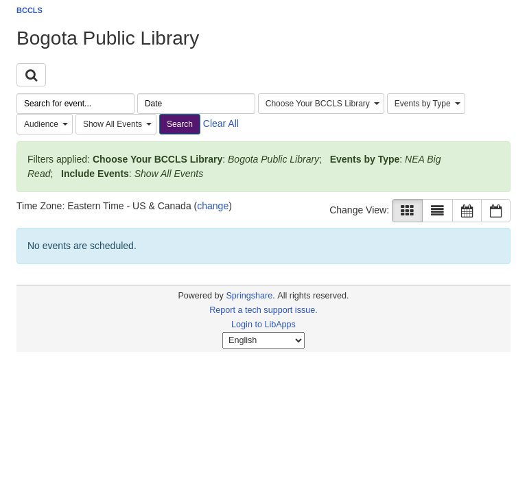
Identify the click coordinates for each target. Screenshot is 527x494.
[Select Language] (263, 340)
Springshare (249, 296)
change (213, 205)
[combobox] (321, 103)
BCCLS (29, 10)
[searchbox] (75, 103)
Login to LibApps (263, 324)
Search (180, 124)
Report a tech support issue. (263, 310)
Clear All (221, 123)
